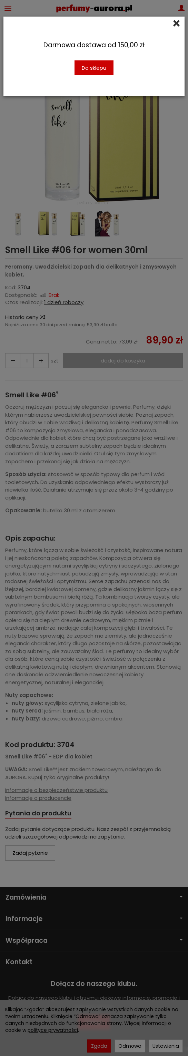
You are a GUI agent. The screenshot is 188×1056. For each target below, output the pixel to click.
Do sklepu (94, 67)
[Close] (176, 23)
